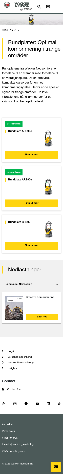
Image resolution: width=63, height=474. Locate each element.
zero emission (13, 124)
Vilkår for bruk (9, 437)
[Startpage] (18, 6)
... (18, 29)
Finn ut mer (31, 155)
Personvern (8, 431)
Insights (12, 368)
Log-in (11, 351)
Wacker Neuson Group (20, 362)
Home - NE (7, 29)
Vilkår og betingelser (13, 451)
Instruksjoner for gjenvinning (18, 444)
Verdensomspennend (19, 356)
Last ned (42, 317)
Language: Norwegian (19, 284)
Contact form (14, 389)
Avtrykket (7, 424)
